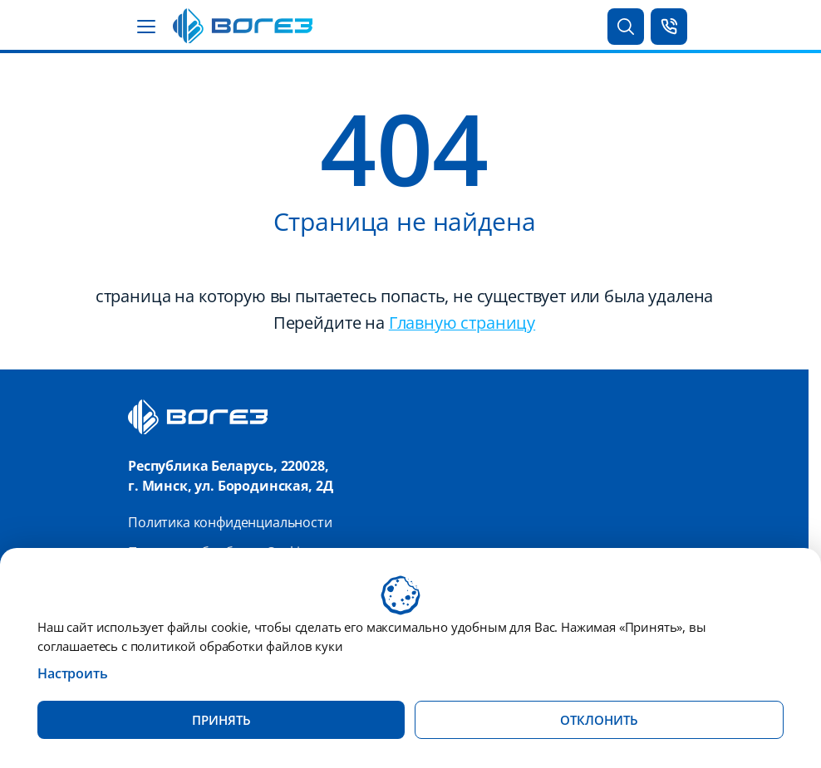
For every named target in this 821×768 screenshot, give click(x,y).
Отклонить (599, 720)
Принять (221, 720)
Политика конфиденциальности (230, 522)
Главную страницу (462, 322)
